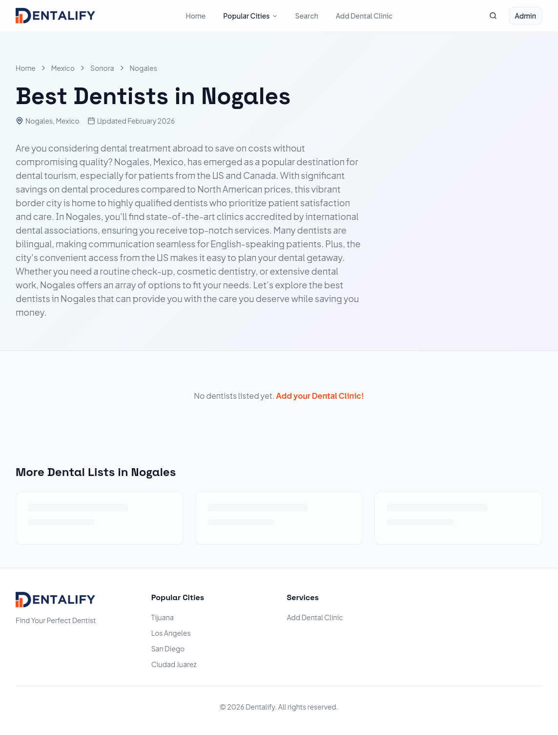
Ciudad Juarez (174, 664)
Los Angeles (171, 632)
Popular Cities (250, 15)
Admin (525, 15)
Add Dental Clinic (364, 15)
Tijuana (162, 617)
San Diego (168, 648)
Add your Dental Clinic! (320, 395)
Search (306, 15)
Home (196, 15)
